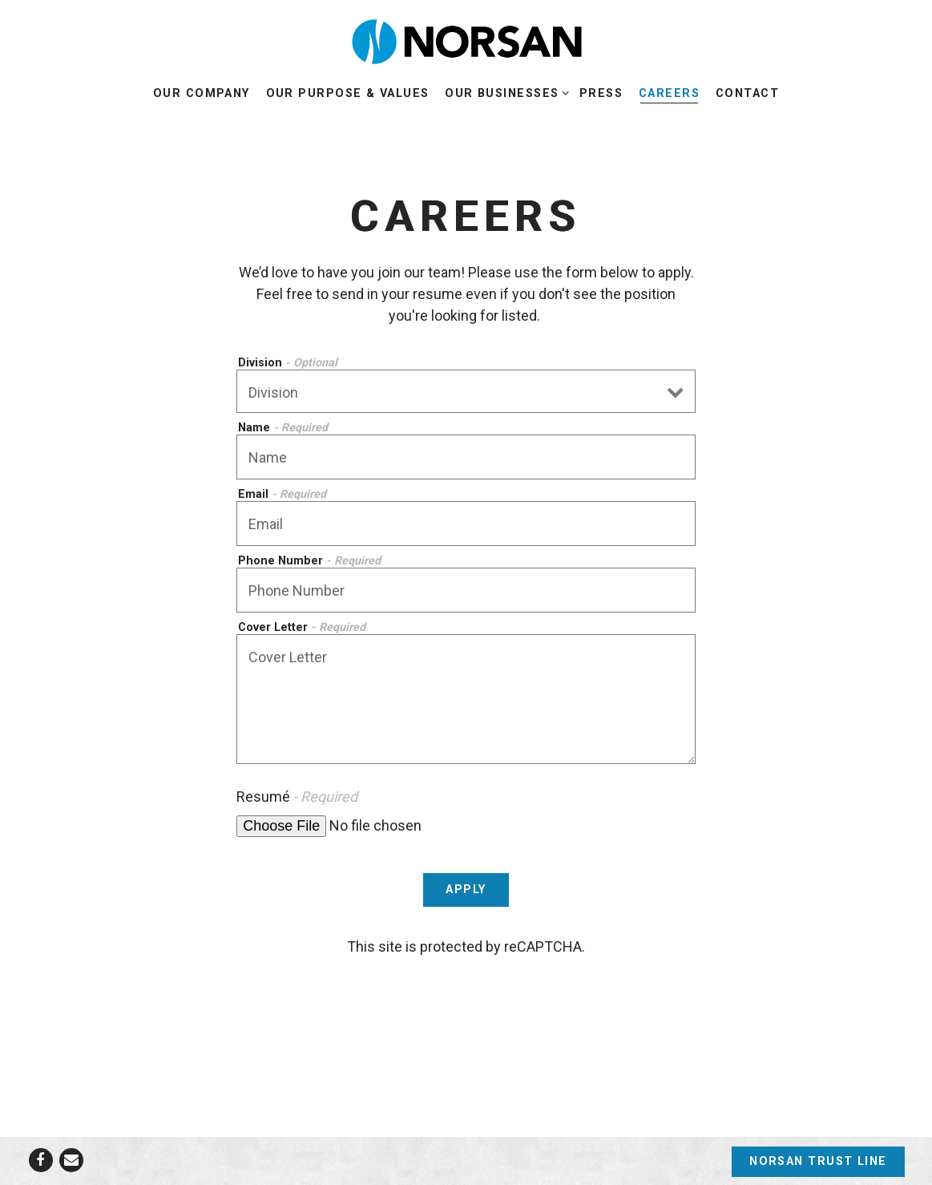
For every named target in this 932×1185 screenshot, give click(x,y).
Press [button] (601, 93)
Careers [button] (669, 93)
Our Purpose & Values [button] (348, 93)
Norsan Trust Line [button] (817, 1161)
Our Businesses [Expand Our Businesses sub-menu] (504, 92)
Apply (466, 889)
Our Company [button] (201, 93)
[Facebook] (41, 1160)
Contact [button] (747, 93)
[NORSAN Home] (466, 40)
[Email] (71, 1160)
